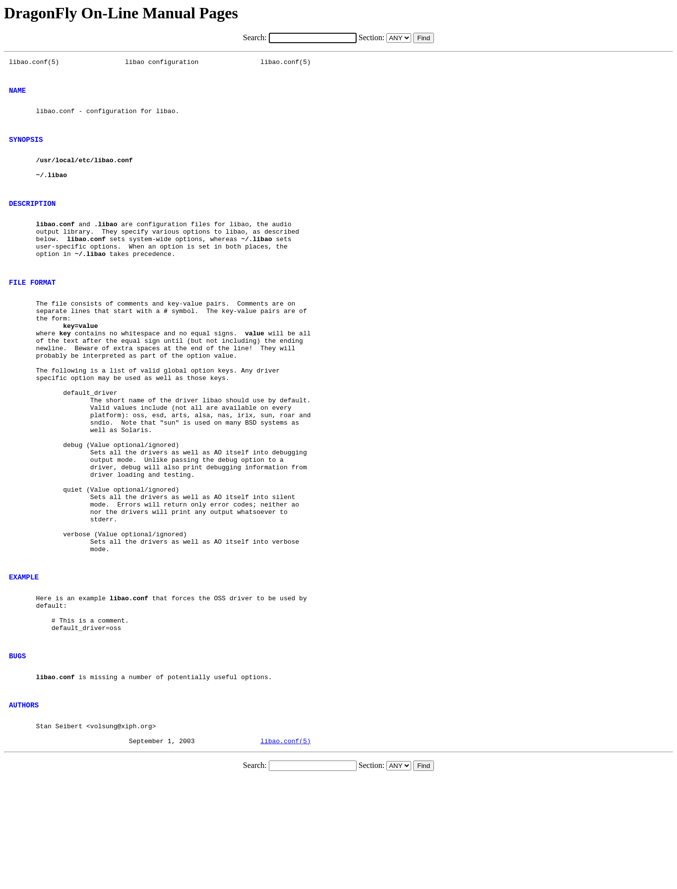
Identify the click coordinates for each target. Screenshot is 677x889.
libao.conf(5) (285, 850)
